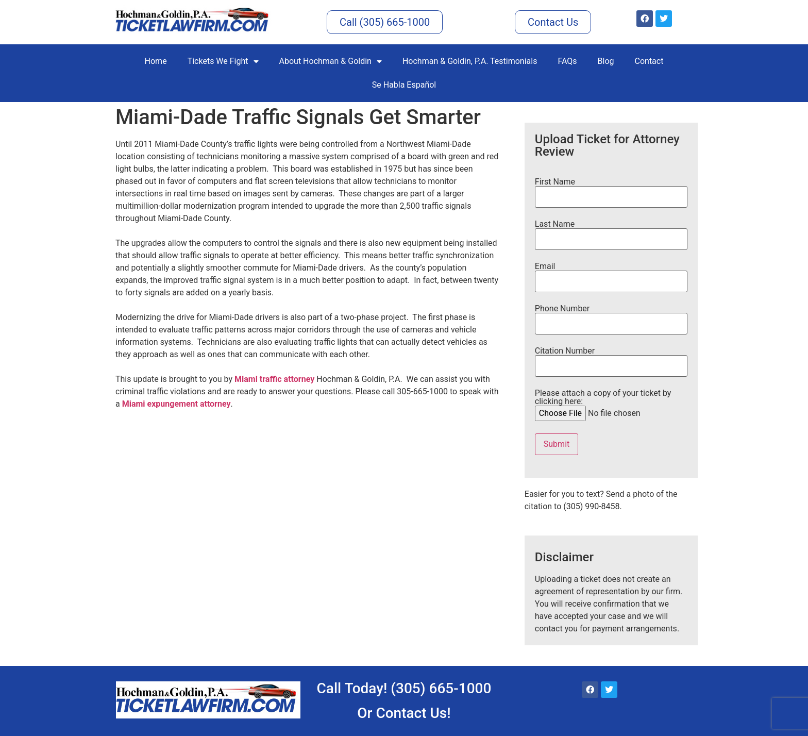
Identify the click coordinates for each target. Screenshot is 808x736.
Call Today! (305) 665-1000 (404, 688)
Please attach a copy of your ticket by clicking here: (614, 403)
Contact (649, 61)
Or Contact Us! (403, 713)
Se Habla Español (404, 85)
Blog (606, 61)
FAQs (567, 61)
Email (611, 274)
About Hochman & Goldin (330, 61)
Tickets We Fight (223, 61)
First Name (611, 190)
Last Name (611, 232)
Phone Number (611, 316)
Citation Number (611, 359)
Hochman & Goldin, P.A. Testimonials (469, 61)
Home (156, 61)
